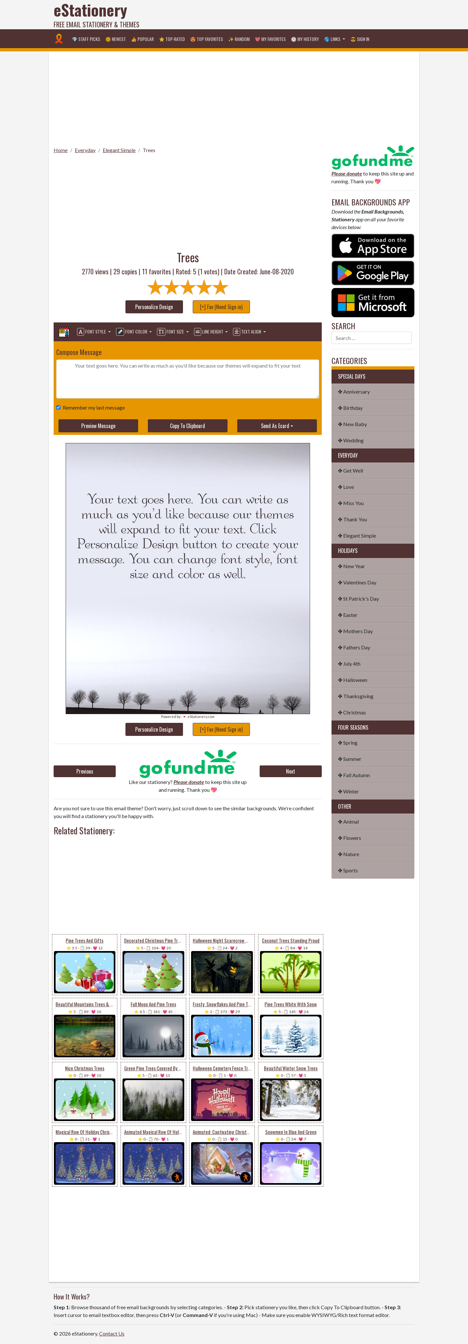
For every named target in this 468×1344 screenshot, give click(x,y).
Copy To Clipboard (187, 426)
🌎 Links (332, 38)
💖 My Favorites (270, 38)
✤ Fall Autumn (354, 775)
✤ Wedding (351, 440)
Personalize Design (154, 307)
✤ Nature (348, 854)
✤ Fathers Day (354, 647)
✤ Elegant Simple (357, 535)
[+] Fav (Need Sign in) (221, 307)
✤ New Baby (352, 424)
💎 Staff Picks (86, 38)
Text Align (247, 332)
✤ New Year (351, 566)
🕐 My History (305, 38)
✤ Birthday (350, 408)
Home (61, 150)
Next (290, 771)
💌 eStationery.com (198, 716)
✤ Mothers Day (355, 631)
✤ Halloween (352, 680)
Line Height (209, 332)
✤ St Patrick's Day (358, 598)
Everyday (85, 150)
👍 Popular (142, 38)
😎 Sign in (359, 38)
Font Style (92, 332)
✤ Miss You (351, 503)
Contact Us (111, 1333)
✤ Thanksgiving (355, 696)
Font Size (171, 332)
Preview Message (98, 426)
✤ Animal (348, 821)
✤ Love (346, 487)
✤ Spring (348, 742)
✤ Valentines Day (357, 582)
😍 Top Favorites (206, 38)
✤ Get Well (350, 470)
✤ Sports (348, 870)
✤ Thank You (352, 519)
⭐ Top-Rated (172, 38)
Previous (84, 771)
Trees (149, 150)
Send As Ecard (275, 426)
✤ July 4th (349, 663)
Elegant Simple (119, 150)
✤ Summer (349, 759)
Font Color (132, 332)
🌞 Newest (115, 38)
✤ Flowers (349, 838)
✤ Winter (348, 791)
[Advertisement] (296, 14)
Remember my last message (92, 407)
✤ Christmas (352, 712)
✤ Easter (348, 615)
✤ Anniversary (354, 391)
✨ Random (239, 38)
